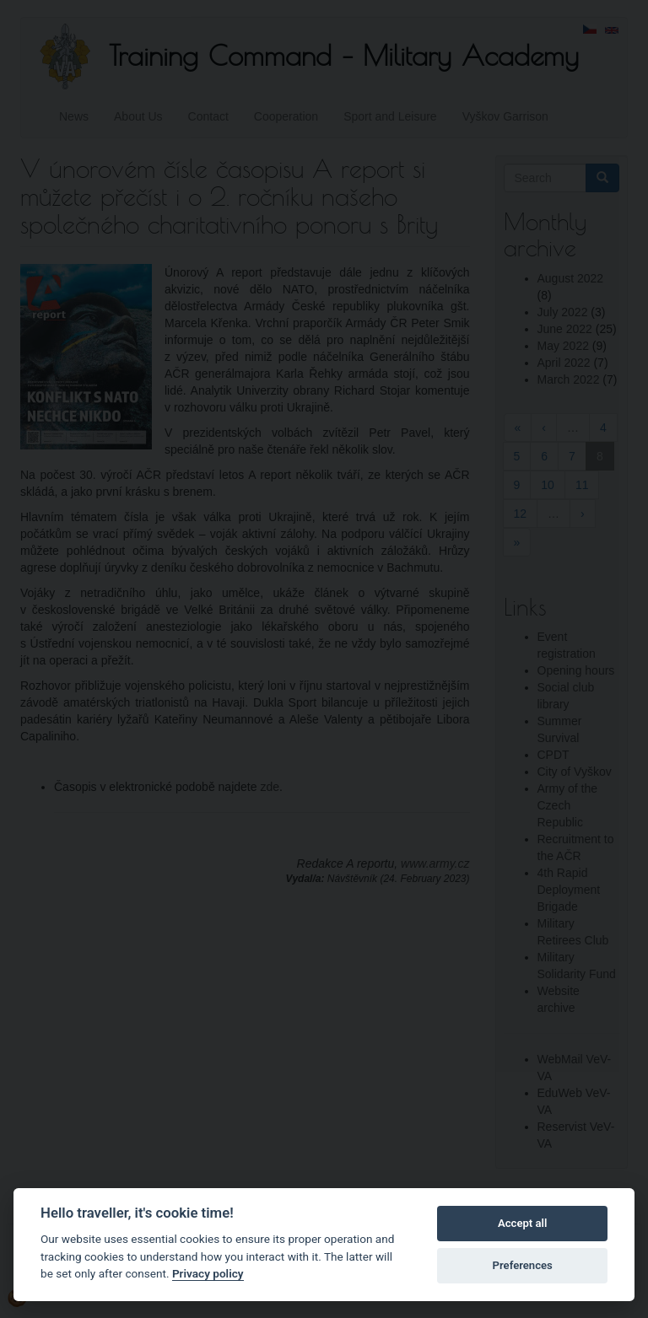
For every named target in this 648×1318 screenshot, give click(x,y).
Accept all (522, 1223)
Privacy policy (208, 1273)
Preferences (523, 1265)
